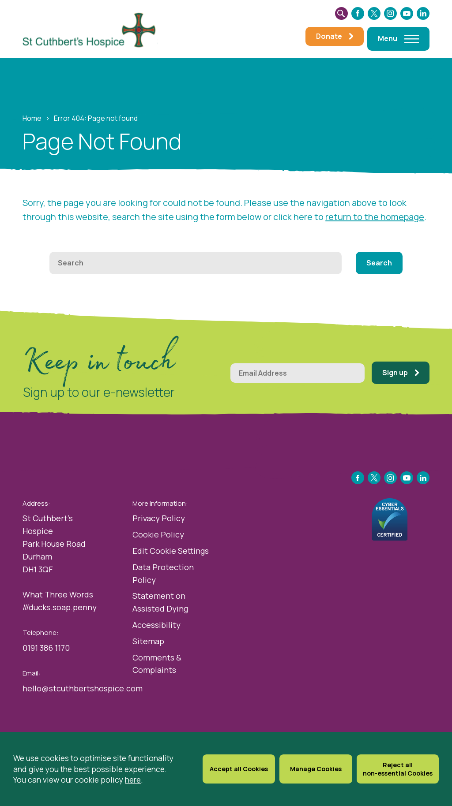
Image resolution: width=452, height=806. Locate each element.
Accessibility (156, 624)
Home (32, 118)
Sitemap (148, 641)
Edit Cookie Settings (170, 550)
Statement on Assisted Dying (160, 602)
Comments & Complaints (156, 663)
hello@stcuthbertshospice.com (83, 688)
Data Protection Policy (163, 573)
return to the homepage (374, 217)
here (133, 779)
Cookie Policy (158, 534)
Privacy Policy (158, 518)
